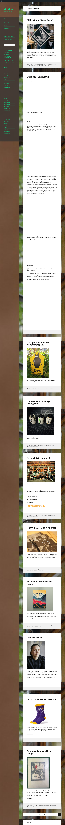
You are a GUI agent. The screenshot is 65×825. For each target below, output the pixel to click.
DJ (27, 268)
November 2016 (7, 133)
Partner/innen (6, 28)
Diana (37, 625)
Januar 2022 (6, 100)
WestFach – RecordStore (8, 36)
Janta (30, 65)
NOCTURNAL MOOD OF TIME (41, 528)
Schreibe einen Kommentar (45, 65)
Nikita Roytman (30, 554)
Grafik (38, 64)
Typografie (36, 65)
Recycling (49, 445)
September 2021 (7, 108)
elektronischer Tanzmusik (44, 184)
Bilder (39, 445)
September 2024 (7, 77)
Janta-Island (29, 57)
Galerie (5, 25)
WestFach (47, 64)
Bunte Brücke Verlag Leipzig (9, 62)
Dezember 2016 (7, 131)
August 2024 (6, 79)
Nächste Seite (59, 814)
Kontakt (5, 31)
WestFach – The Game (8, 39)
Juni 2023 (5, 91)
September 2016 (7, 137)
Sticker (53, 388)
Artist (37, 388)
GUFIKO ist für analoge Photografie (38, 402)
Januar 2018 (6, 117)
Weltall (31, 570)
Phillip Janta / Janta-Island (8, 52)
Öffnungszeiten (7, 22)
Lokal (45, 388)
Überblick (49, 515)
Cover (28, 65)
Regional (47, 388)
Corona (38, 515)
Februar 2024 (6, 83)
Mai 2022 (5, 98)
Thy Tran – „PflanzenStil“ (8, 60)
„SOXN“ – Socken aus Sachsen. (41, 699)
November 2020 (7, 110)
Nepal (53, 625)
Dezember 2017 (7, 119)
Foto (36, 569)
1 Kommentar (41, 570)
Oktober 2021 (6, 106)
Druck (36, 64)
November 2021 (7, 104)
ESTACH (8, 9)
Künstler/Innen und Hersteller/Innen (7, 19)
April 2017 (6, 127)
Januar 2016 (6, 140)
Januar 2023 (6, 93)
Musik (34, 176)
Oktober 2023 (6, 89)
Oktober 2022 (6, 94)
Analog (36, 445)
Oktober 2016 (6, 135)
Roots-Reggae (52, 178)
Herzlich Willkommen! (38, 458)
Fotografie (42, 445)
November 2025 (7, 71)
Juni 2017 (5, 125)
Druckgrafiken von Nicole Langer (40, 752)
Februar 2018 (6, 115)
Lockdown (45, 515)
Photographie (54, 569)
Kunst (39, 388)
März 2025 (6, 73)
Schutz (51, 388)
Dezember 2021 (7, 102)
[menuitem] (1, 1)
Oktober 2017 (6, 121)
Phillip (32, 65)
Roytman (28, 570)
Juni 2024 (5, 81)
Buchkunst (54, 64)
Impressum (6, 33)
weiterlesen (36, 438)
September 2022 (7, 96)
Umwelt (28, 390)
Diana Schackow (32, 616)
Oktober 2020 (6, 112)
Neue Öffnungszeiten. (32, 496)
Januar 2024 (6, 85)
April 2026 (6, 70)
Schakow (28, 626)
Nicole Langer (53, 805)
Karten (48, 625)
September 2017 (7, 123)
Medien (44, 64)
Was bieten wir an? (7, 54)
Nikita (41, 569)
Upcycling (53, 445)
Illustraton (41, 625)
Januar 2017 (6, 129)
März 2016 (6, 139)
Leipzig (41, 64)
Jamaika (43, 178)
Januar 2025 (6, 75)
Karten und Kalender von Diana (39, 582)
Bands (51, 64)
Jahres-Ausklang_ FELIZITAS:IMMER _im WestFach (8, 57)
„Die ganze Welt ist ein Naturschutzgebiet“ (38, 343)
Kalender (44, 625)
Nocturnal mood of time (47, 569)
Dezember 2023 (7, 87)
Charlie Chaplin (40, 805)
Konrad (35, 381)
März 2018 (6, 114)
